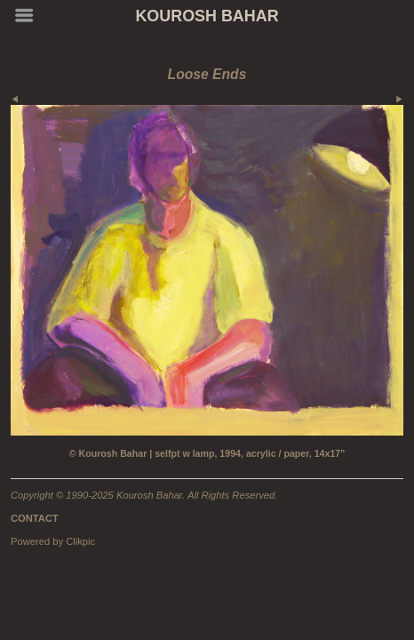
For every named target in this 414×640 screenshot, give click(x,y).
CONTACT (35, 518)
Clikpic (80, 541)
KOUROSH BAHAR (206, 16)
